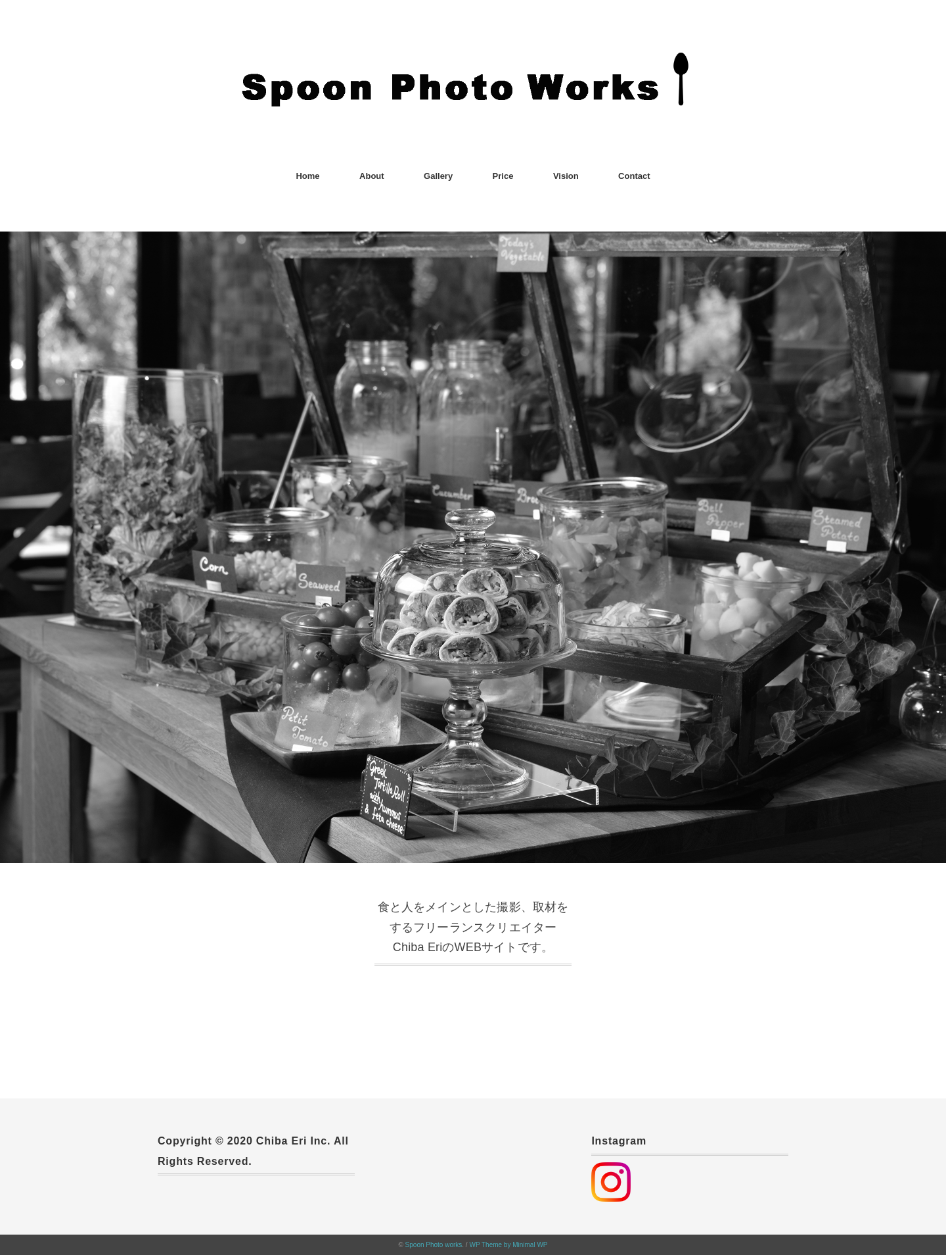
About (371, 176)
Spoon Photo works (433, 1244)
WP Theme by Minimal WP (508, 1244)
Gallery (438, 176)
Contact (634, 176)
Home (307, 176)
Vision (566, 176)
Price (503, 176)
